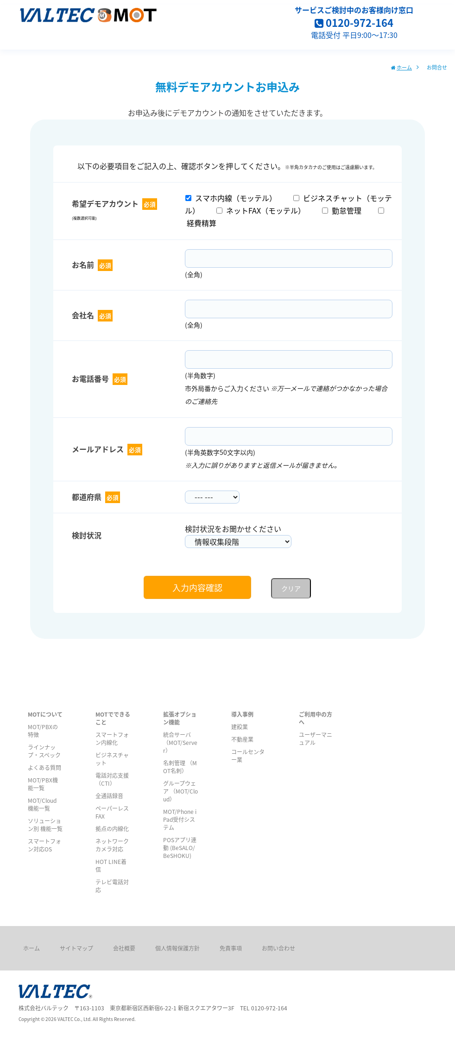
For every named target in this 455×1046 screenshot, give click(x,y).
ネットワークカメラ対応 (112, 845)
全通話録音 (109, 796)
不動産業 (242, 739)
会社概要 (124, 948)
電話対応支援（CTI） (112, 779)
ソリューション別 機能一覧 (45, 824)
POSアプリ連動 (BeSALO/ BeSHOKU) (179, 847)
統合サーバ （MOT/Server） (180, 742)
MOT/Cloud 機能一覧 (42, 804)
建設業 (239, 727)
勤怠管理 (341, 210)
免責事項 (231, 948)
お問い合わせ (278, 948)
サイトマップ (76, 948)
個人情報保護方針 (177, 948)
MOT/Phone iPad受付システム (179, 819)
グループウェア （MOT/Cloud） (180, 791)
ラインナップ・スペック (44, 751)
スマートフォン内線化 (112, 738)
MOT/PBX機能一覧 (43, 784)
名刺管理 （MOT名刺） (180, 767)
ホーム (404, 67)
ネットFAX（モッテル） (260, 210)
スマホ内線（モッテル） (231, 197)
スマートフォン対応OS (44, 845)
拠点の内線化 (112, 828)
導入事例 (242, 714)
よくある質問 (44, 767)
